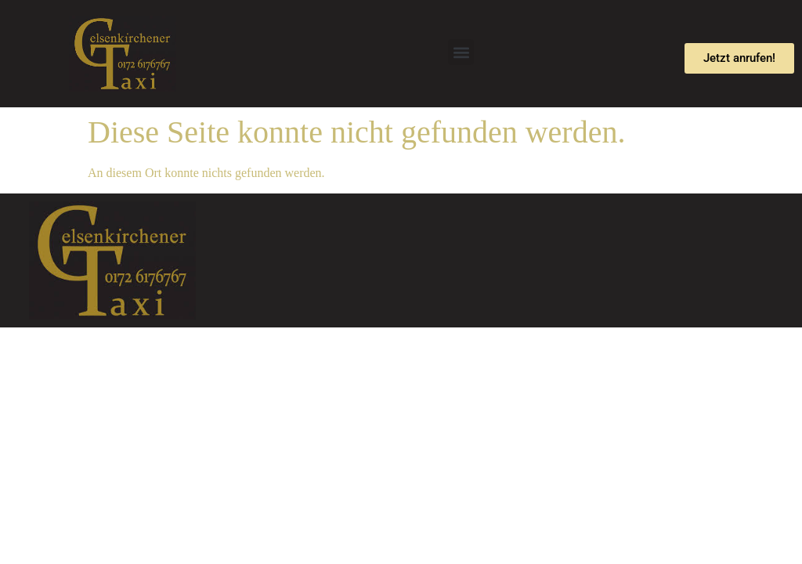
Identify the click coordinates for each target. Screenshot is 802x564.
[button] (461, 52)
